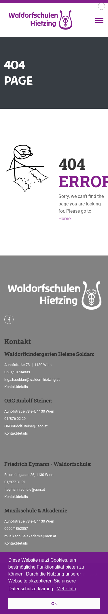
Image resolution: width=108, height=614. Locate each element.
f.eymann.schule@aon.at (24, 489)
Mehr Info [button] (66, 588)
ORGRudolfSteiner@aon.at (26, 426)
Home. (65, 218)
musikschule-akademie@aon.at (30, 536)
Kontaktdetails (16, 387)
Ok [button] (54, 603)
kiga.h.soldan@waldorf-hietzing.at (32, 379)
